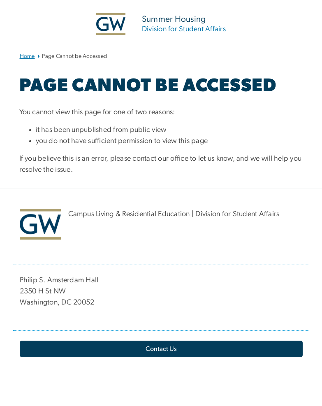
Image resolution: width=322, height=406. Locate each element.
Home (27, 56)
